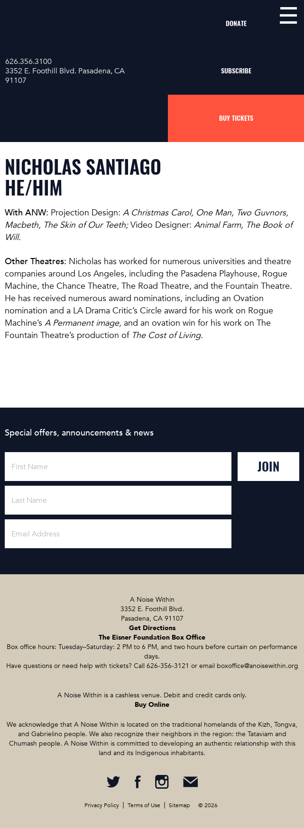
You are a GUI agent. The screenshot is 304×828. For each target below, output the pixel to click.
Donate (236, 23)
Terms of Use (144, 805)
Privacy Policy (101, 805)
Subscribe (236, 70)
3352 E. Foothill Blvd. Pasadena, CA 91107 (65, 76)
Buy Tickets (236, 118)
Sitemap (179, 805)
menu (288, 15)
